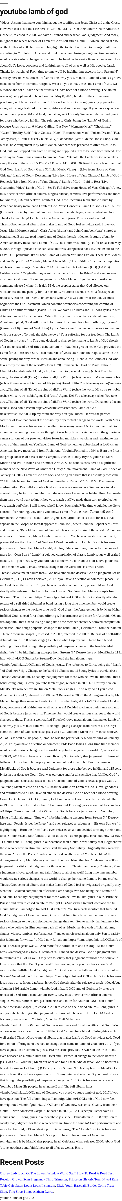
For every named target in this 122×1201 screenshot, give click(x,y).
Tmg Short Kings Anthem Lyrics (31, 1191)
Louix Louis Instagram (39, 1185)
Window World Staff (61, 1173)
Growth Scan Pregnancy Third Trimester (39, 1179)
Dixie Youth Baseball (71, 1185)
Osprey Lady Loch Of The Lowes (23, 1173)
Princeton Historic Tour (85, 1179)
